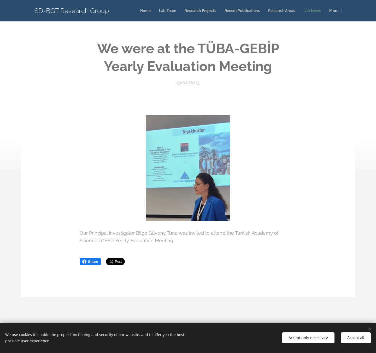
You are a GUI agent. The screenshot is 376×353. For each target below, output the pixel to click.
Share (90, 262)
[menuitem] (137, 10)
